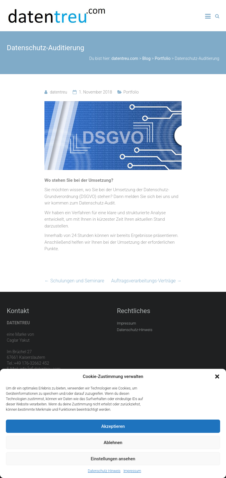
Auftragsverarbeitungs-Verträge (146, 281)
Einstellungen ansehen (113, 458)
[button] (217, 376)
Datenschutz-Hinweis (134, 330)
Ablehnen (113, 442)
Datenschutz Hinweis (104, 471)
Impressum (132, 471)
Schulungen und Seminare (74, 281)
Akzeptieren (113, 426)
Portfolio (131, 92)
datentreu (58, 92)
